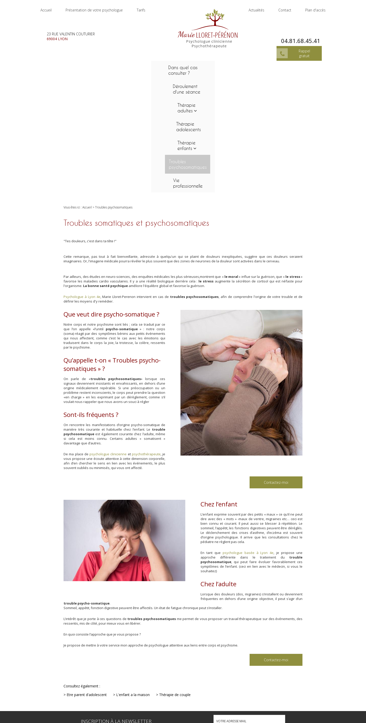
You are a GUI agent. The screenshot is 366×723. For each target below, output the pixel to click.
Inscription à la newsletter (116, 603)
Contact (279, 7)
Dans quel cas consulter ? (52, 65)
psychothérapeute (146, 336)
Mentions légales (343, 704)
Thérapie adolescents (179, 65)
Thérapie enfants (216, 65)
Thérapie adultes (139, 65)
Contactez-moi (276, 364)
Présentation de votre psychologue (99, 7)
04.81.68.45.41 (295, 34)
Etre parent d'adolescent (87, 576)
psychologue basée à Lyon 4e (248, 434)
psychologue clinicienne (108, 336)
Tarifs (146, 7)
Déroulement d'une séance (98, 65)
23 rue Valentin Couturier (76, 31)
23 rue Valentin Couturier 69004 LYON (190, 713)
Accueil (51, 7)
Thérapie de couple (175, 576)
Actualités (251, 7)
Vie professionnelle (313, 65)
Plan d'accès (310, 7)
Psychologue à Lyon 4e (82, 178)
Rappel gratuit (299, 47)
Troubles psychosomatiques (263, 65)
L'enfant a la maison (133, 576)
